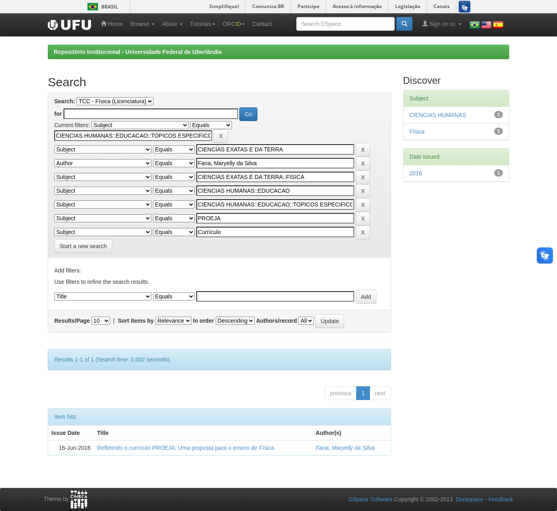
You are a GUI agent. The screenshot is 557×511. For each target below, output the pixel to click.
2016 (416, 173)
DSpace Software (371, 499)
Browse (142, 24)
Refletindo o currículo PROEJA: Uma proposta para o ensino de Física (185, 448)
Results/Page (72, 320)
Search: (64, 101)
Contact (262, 24)
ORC (234, 24)
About (172, 24)
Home (112, 23)
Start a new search (83, 246)
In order (203, 320)
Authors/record (276, 320)
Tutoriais (202, 24)
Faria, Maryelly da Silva (345, 448)
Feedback (501, 499)
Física (417, 131)
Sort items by (136, 320)
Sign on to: (442, 23)
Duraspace (469, 499)
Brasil (101, 6)
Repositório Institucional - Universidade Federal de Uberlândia (138, 52)
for (58, 114)
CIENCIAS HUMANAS (438, 115)
